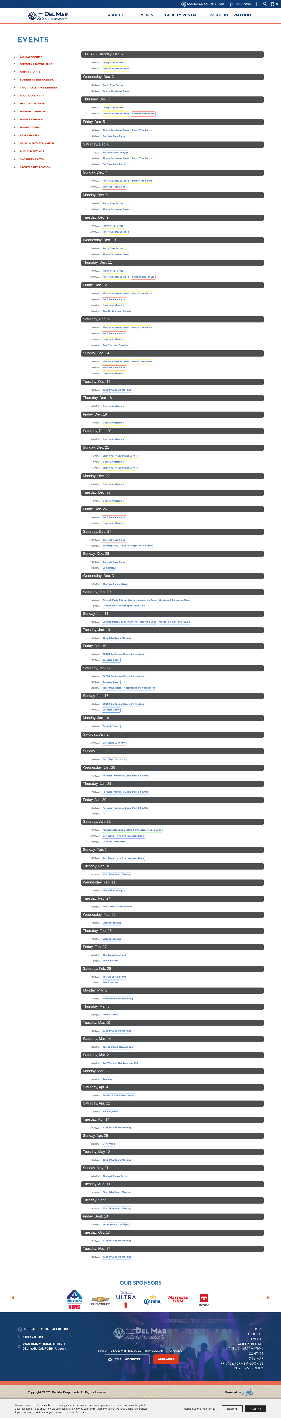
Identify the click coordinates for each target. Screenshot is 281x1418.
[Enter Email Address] (126, 1359)
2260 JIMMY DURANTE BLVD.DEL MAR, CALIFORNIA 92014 (44, 1346)
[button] (12, 1298)
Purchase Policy (248, 1368)
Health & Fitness (32, 103)
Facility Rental (181, 15)
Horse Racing (30, 127)
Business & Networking (37, 79)
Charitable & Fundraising (39, 87)
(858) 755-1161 (33, 1336)
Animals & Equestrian (36, 63)
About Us (117, 15)
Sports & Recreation (35, 167)
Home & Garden (31, 119)
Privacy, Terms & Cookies (242, 1363)
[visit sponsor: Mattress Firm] (178, 1300)
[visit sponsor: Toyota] (204, 1300)
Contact (256, 1354)
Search (265, 4)
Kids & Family (29, 135)
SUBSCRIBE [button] (166, 1359)
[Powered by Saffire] (247, 1392)
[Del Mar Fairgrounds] (48, 18)
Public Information (230, 15)
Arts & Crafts (30, 71)
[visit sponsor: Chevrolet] (100, 1300)
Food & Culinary (32, 95)
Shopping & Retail (33, 159)
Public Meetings (32, 151)
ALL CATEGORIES (31, 57)
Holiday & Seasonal (34, 111)
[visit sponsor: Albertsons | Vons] (75, 1300)
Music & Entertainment (37, 143)
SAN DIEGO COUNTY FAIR (205, 4)
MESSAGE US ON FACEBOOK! (46, 1329)
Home (258, 1329)
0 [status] (277, 3)
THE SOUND (242, 4)
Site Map (256, 1358)
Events (145, 15)
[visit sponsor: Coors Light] (126, 1300)
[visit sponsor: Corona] (152, 1300)
